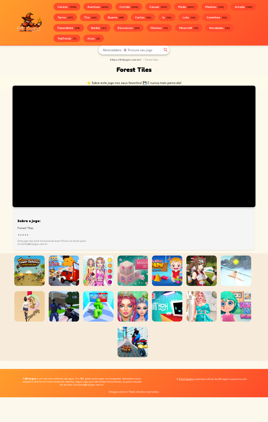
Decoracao (128, 28)
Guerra (116, 17)
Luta (189, 17)
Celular (66, 7)
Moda (186, 7)
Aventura (97, 7)
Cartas (143, 17)
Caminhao (217, 17)
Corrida (128, 7)
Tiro (90, 17)
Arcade (243, 7)
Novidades (219, 28)
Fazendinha (68, 28)
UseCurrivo (186, 379)
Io (166, 17)
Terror (65, 17)
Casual (158, 7)
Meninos (159, 28)
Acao (93, 38)
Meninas (214, 7)
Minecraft (188, 28)
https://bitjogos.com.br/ (125, 59)
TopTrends (66, 38)
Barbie (98, 28)
